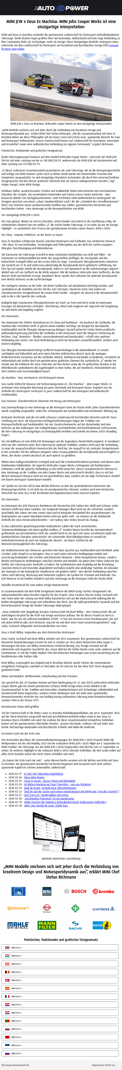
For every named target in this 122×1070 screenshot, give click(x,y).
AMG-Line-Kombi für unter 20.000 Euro (46, 805)
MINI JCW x (16, 947)
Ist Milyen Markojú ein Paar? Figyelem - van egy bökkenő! (57, 784)
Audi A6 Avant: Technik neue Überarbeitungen (50, 788)
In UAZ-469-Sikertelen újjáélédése (43, 774)
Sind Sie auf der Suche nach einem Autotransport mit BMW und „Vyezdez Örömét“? (71, 791)
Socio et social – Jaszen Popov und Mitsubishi (49, 781)
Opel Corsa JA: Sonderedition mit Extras (46, 795)
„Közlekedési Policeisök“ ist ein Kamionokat (49, 798)
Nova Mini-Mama (34, 777)
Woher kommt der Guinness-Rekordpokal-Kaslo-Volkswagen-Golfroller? (65, 802)
